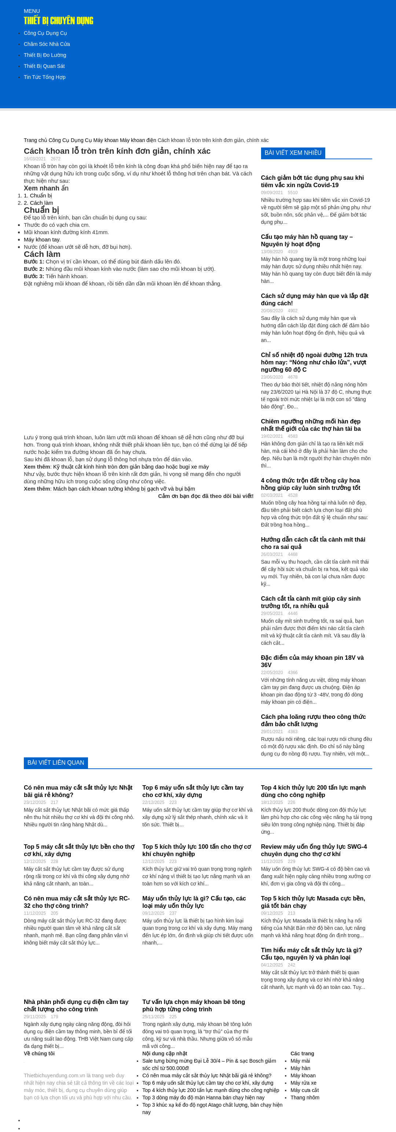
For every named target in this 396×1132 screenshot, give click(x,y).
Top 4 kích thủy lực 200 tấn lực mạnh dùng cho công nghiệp (210, 1090)
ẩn (65, 188)
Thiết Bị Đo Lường (45, 55)
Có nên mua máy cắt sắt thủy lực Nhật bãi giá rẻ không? (206, 1075)
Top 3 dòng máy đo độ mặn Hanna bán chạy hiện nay (203, 1097)
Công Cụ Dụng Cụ (45, 33)
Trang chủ (35, 140)
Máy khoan (106, 140)
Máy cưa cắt (304, 1090)
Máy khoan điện (138, 140)
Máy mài (300, 1061)
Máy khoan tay (41, 239)
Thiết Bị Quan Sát (44, 66)
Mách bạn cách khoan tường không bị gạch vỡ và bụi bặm (124, 488)
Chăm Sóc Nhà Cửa (47, 44)
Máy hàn (300, 1068)
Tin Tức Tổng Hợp (45, 77)
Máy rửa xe (303, 1083)
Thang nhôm (304, 1097)
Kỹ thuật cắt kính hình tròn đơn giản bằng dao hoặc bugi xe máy (131, 466)
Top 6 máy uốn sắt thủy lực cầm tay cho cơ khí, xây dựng (207, 1083)
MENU (32, 11)
